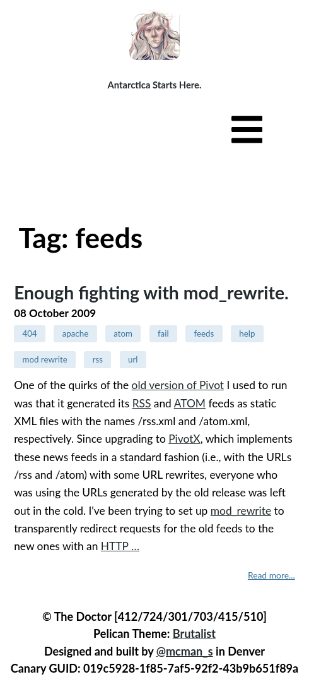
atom (123, 333)
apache (75, 333)
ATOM (190, 403)
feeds (204, 333)
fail (163, 333)
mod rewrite (44, 359)
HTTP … (120, 546)
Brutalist (194, 633)
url (132, 359)
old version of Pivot (178, 385)
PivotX (184, 438)
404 (29, 333)
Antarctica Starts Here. (155, 84)
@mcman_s (184, 651)
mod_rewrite (241, 510)
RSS (141, 403)
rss (98, 359)
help (247, 333)
